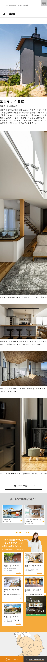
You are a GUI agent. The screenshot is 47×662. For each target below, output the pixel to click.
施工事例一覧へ (21, 486)
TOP (7, 5)
